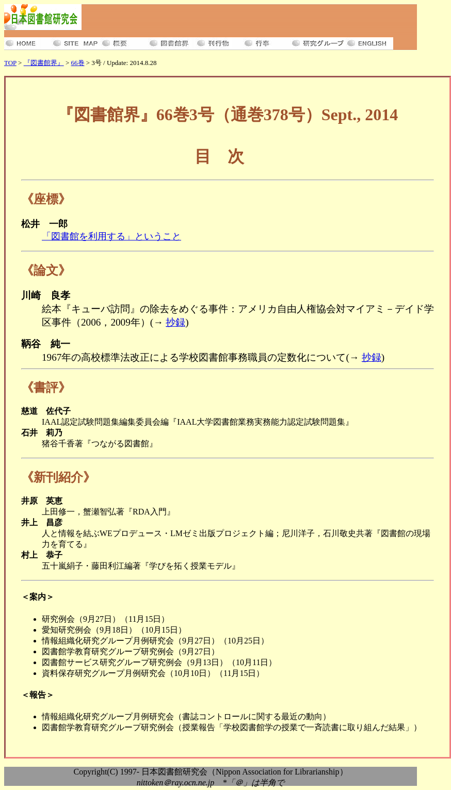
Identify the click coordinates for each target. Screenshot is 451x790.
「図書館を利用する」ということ (111, 236)
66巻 (78, 63)
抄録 (175, 322)
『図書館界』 (44, 63)
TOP (10, 63)
